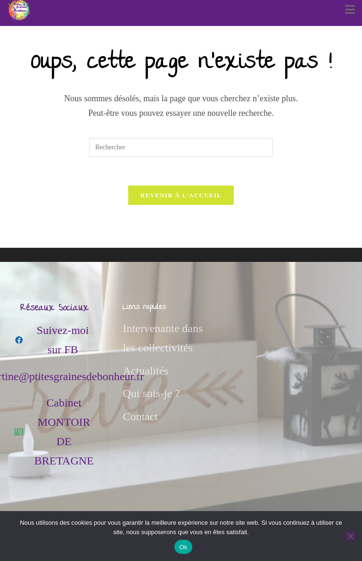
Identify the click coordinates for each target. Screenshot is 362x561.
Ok (183, 547)
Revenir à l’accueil (181, 195)
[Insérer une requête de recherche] (181, 147)
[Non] (350, 536)
